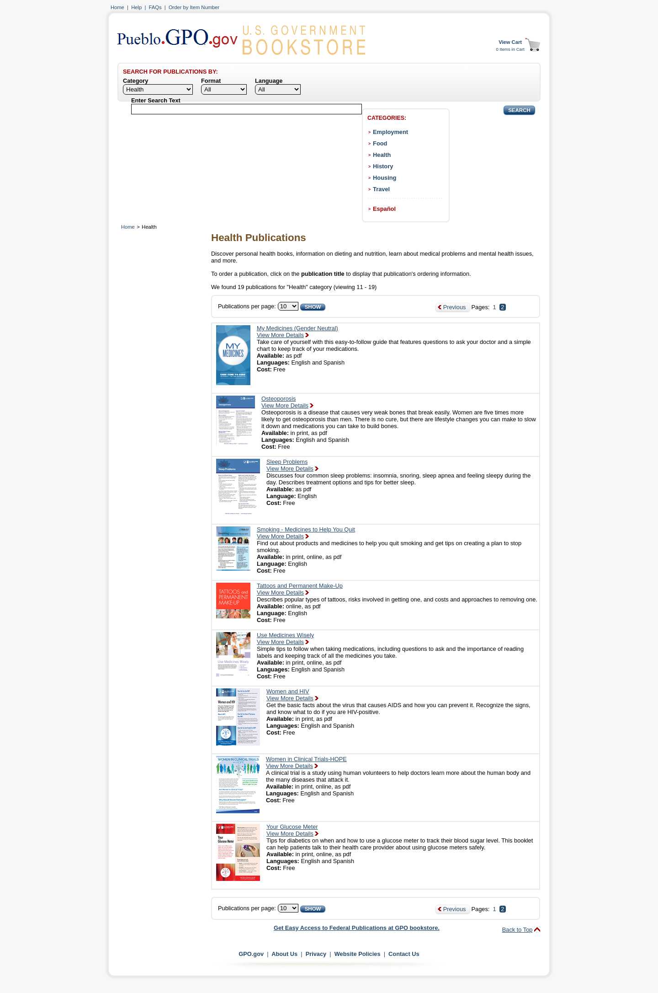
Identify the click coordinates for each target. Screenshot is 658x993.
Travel (381, 189)
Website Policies (357, 953)
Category (135, 80)
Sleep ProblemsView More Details (289, 465)
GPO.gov (251, 953)
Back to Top (517, 929)
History (383, 166)
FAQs (155, 7)
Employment (390, 132)
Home (117, 7)
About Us (284, 953)
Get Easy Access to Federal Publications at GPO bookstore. (357, 927)
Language (268, 80)
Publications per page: (247, 306)
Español (384, 208)
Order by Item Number (194, 7)
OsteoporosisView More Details (284, 402)
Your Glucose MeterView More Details (292, 830)
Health (382, 154)
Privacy (316, 953)
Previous (454, 307)
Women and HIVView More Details (289, 695)
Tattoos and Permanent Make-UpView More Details (300, 589)
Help (136, 7)
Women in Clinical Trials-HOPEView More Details (306, 762)
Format (211, 80)
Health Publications (258, 237)
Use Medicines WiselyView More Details (285, 638)
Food (380, 143)
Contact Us (403, 953)
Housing (384, 177)
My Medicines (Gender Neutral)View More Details (297, 331)
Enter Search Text (155, 100)
